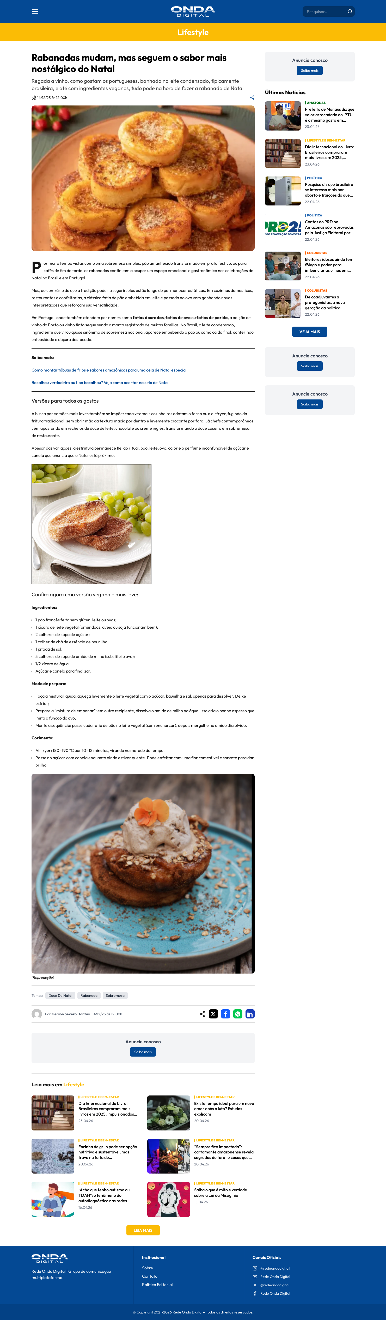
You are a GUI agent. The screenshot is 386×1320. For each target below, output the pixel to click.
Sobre (147, 1267)
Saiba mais (143, 1052)
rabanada (89, 995)
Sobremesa (115, 995)
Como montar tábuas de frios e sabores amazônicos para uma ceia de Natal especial (109, 370)
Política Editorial (157, 1284)
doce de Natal (60, 995)
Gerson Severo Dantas (71, 1014)
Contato (149, 1276)
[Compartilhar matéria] (252, 97)
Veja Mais (309, 331)
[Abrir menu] (35, 11)
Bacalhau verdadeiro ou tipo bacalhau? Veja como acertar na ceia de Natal (100, 382)
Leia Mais (143, 1230)
